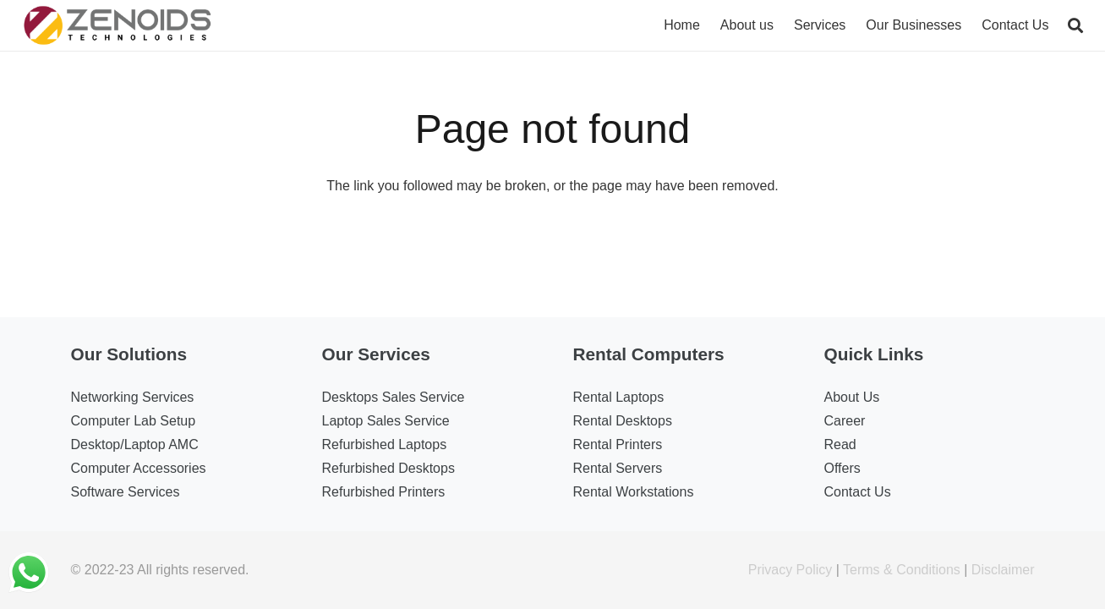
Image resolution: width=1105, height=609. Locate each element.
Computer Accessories (138, 468)
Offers (842, 468)
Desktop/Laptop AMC (135, 444)
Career (845, 421)
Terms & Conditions (901, 569)
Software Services (125, 492)
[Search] (1075, 26)
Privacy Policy (790, 569)
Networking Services (132, 397)
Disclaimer (1003, 569)
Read (840, 444)
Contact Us (857, 492)
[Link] (118, 25)
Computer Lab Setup (133, 421)
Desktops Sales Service (393, 397)
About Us (852, 397)
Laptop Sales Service (386, 421)
